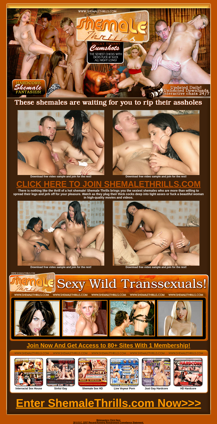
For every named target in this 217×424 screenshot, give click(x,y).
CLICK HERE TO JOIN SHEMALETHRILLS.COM (108, 184)
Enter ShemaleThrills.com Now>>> (108, 403)
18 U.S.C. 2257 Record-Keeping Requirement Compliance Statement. (108, 422)
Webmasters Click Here (108, 420)
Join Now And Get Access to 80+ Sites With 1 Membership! (108, 345)
